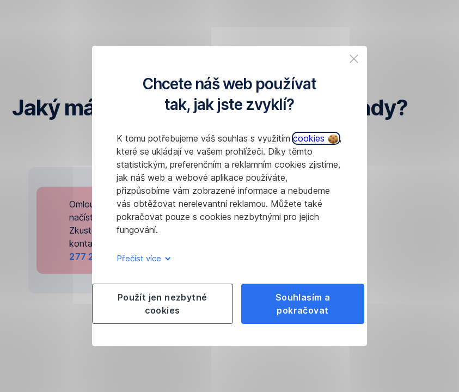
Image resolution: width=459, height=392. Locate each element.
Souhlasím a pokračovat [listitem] (303, 304)
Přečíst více (142, 258)
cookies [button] (315, 138)
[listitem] (354, 58)
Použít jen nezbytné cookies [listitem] (162, 304)
